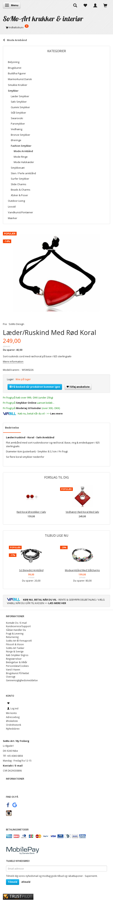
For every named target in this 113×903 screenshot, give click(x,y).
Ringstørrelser (14, 658)
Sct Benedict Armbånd (31, 570)
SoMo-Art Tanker (15, 647)
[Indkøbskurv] (56, 27)
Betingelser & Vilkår (16, 662)
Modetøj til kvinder (28, 408)
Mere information (13, 361)
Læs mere (56, 413)
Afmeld (25, 882)
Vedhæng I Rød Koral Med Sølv (82, 511)
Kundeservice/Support (18, 626)
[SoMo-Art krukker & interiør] (43, 18)
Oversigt (10, 676)
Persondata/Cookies (17, 665)
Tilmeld (12, 882)
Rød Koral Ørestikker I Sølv (31, 511)
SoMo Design (16, 324)
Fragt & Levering (14, 633)
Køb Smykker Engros (17, 655)
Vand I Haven (13, 669)
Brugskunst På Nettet (17, 673)
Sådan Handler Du (16, 629)
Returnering (12, 637)
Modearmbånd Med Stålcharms (82, 570)
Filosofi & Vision (15, 644)
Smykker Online (26, 402)
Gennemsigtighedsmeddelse (22, 680)
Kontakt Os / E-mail (16, 622)
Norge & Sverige (15, 651)
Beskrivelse (12, 427)
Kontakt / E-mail (13, 765)
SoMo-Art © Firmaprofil (19, 640)
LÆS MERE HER (57, 603)
